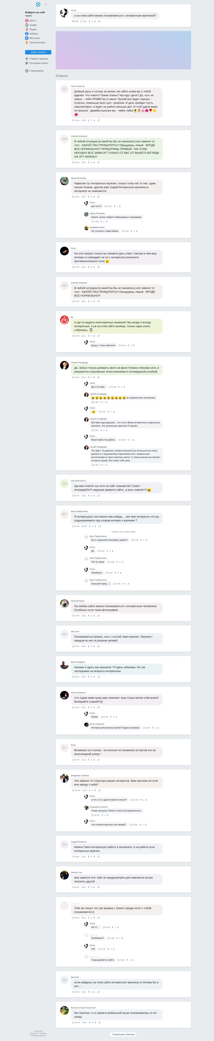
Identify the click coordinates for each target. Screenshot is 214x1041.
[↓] (94, 21)
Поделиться (99, 21)
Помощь (43, 1033)
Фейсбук (31, 33)
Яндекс (31, 29)
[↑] (90, 21)
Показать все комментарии (123, 532)
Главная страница (36, 58)
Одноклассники (35, 42)
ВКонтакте (32, 38)
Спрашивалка (34, 70)
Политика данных (38, 1035)
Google (31, 25)
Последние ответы (36, 63)
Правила (34, 1033)
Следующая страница (123, 1034)
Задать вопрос (38, 52)
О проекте (38, 1031)
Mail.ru (30, 20)
